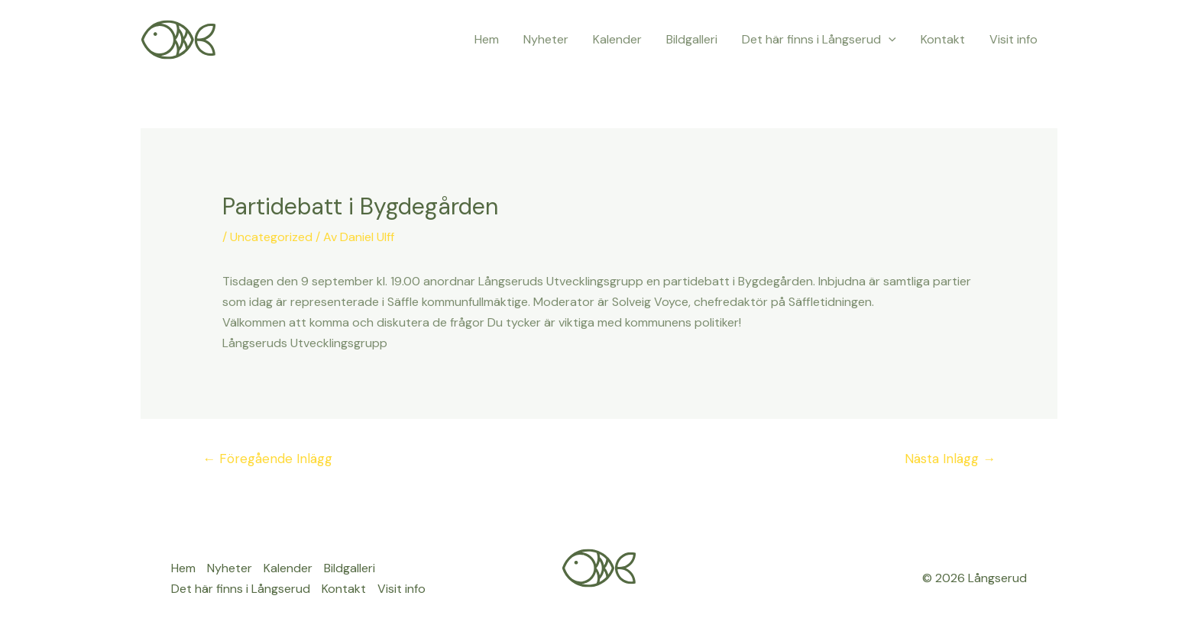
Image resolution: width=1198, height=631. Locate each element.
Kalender (617, 39)
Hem (486, 39)
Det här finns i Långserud (819, 39)
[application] (888, 39)
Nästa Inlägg (950, 458)
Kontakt (943, 39)
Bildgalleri (691, 39)
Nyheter (545, 39)
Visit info (1013, 39)
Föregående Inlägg (267, 458)
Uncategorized (271, 237)
